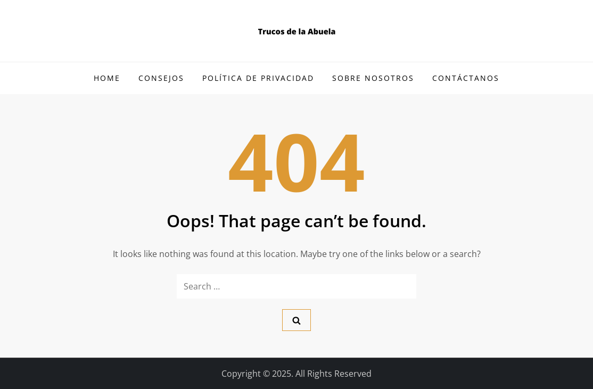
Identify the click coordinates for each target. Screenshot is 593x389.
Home (107, 78)
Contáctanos (465, 78)
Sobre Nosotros (373, 78)
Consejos (161, 78)
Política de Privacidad (258, 78)
